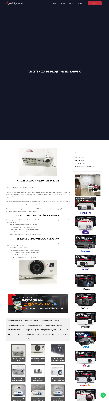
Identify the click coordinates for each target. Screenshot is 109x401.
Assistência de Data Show (18, 359)
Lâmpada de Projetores (49, 330)
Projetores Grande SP (31, 321)
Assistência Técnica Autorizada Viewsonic (57, 379)
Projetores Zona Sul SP (35, 325)
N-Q (9, 334)
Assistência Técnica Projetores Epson (38, 379)
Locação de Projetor (32, 330)
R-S (14, 334)
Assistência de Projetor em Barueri (38, 359)
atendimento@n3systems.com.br (85, 166)
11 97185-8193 (80, 163)
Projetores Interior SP (15, 330)
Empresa (62, 3)
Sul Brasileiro (27, 339)
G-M (66, 330)
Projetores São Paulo (15, 321)
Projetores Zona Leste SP (50, 321)
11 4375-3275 (79, 160)
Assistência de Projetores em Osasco (18, 379)
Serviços (70, 3)
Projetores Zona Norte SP (16, 325)
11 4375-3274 (79, 157)
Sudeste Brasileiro (14, 339)
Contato (79, 3)
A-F (61, 330)
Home (54, 3)
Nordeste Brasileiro (43, 334)
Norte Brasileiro (28, 334)
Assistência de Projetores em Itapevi (57, 359)
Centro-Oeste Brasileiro (60, 334)
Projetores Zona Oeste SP (54, 325)
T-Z (19, 334)
